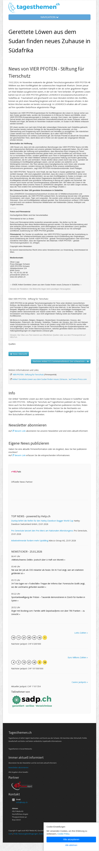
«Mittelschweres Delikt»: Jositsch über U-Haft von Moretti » (38, 559)
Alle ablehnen (71, 845)
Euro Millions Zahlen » (78, 657)
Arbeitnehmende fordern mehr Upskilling (29, 540)
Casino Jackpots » (80, 682)
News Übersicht (18, 354)
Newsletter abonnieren (18, 767)
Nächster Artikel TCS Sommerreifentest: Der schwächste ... (61, 361)
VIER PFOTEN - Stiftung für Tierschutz (28, 374)
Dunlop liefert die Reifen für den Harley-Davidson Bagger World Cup (42, 520)
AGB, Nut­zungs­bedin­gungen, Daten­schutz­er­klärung (36, 833)
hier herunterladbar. (40, 215)
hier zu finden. (29, 219)
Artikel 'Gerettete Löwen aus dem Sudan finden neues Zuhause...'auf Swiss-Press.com (49, 379)
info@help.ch (22, 802)
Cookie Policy (63, 834)
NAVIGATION (49, 17)
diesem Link (19, 431)
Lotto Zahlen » (81, 632)
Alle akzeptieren (71, 839)
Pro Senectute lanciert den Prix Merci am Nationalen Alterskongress (42, 530)
